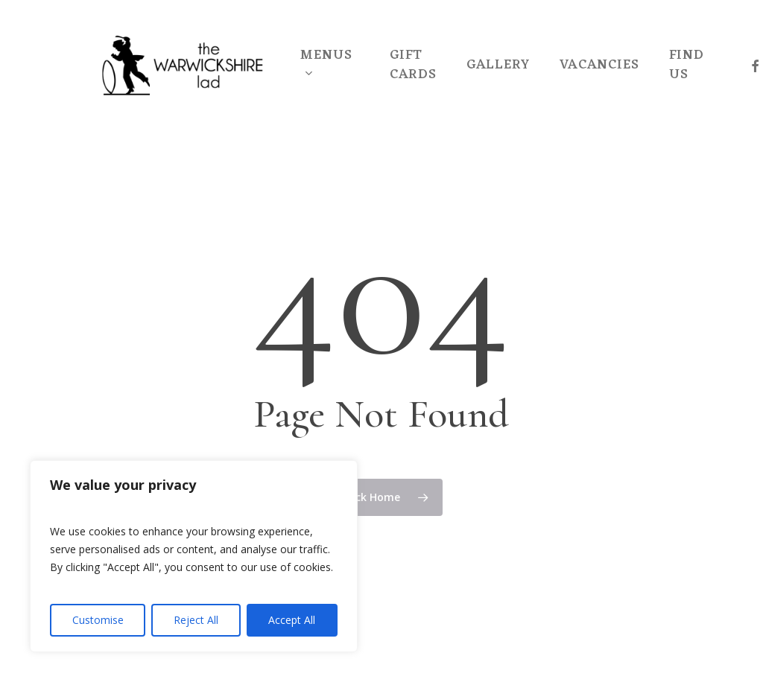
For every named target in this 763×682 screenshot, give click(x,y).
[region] (194, 556)
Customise (98, 620)
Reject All (196, 620)
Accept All (291, 620)
